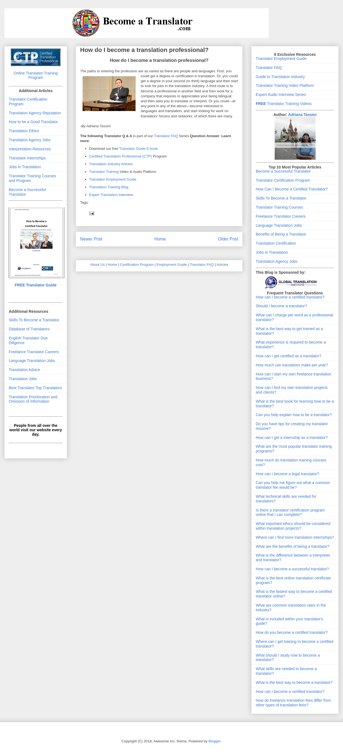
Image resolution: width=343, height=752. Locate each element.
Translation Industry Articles (111, 164)
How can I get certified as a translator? (288, 356)
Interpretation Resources (30, 149)
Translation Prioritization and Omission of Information (33, 399)
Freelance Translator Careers (34, 352)
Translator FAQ (166, 136)
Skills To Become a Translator (34, 320)
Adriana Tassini (302, 114)
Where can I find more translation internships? (295, 537)
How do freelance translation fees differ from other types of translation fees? (293, 702)
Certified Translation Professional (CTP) (121, 156)
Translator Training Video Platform (285, 85)
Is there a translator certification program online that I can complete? (290, 512)
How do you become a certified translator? (292, 632)
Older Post (228, 239)
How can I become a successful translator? (292, 569)
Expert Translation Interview (111, 195)
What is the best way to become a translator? (294, 682)
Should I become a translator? (281, 306)
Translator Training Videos (284, 103)
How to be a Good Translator (33, 122)
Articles (222, 264)
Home (160, 239)
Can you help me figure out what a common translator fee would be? (293, 485)
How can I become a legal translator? (287, 474)
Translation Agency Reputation (35, 113)
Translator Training (104, 172)
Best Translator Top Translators (35, 388)
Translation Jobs (23, 379)
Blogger (215, 741)
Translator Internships (27, 158)
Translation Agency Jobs (29, 140)
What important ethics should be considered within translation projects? (293, 525)
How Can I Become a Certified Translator (290, 189)
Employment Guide (172, 264)
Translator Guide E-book (138, 148)
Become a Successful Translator (283, 171)
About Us (97, 264)
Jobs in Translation (25, 167)
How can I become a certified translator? (290, 297)
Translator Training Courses (279, 207)
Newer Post (91, 239)
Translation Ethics (24, 131)
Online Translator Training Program (36, 75)
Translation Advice (24, 369)
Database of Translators (29, 329)
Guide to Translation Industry (280, 76)
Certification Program (137, 264)
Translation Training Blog (108, 187)
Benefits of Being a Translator (281, 234)
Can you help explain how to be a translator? (294, 415)
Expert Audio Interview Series (281, 94)
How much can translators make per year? (292, 365)
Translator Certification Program (283, 180)
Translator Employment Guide (112, 179)
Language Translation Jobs (32, 360)
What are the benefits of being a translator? (293, 546)
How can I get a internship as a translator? (292, 437)
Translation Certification (276, 243)
